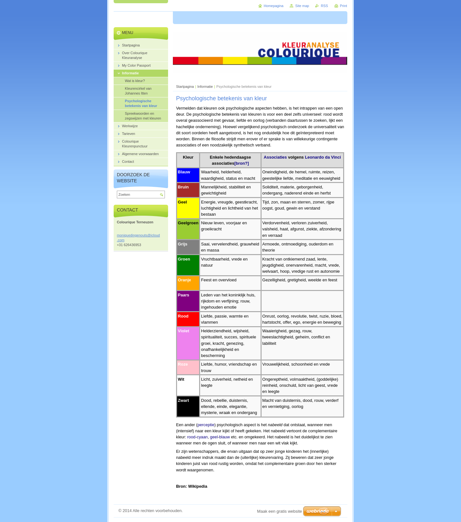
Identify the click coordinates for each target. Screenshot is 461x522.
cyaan (202, 437)
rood (191, 437)
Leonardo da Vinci (323, 157)
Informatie (205, 86)
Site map (302, 6)
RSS (324, 6)
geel (214, 437)
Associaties (275, 157)
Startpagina (185, 86)
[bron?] (241, 163)
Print (343, 6)
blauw (224, 437)
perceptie (206, 424)
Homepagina (274, 6)
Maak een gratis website (279, 511)
